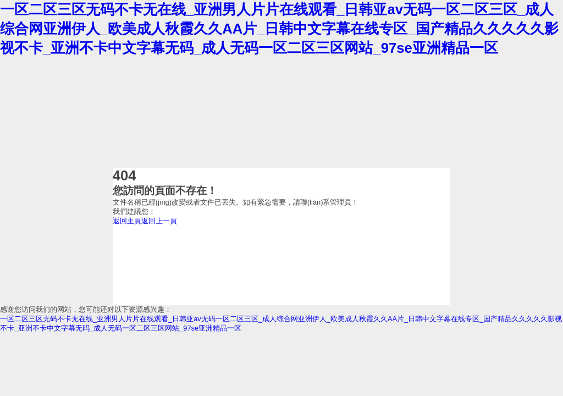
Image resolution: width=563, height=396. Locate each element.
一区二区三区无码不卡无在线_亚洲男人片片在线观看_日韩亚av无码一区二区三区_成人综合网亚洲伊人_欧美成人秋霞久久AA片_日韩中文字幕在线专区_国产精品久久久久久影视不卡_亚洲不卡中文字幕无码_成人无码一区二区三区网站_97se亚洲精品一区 (279, 29)
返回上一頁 (159, 221)
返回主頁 (127, 221)
